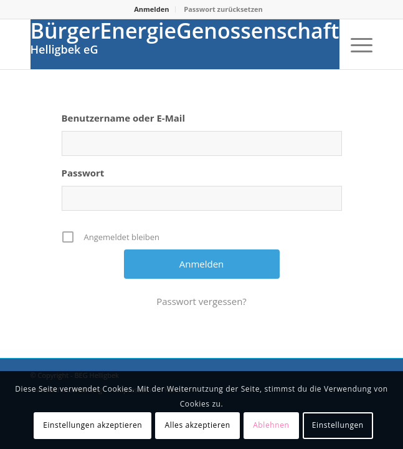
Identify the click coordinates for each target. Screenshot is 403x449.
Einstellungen (338, 425)
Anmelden (151, 9)
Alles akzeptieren (197, 425)
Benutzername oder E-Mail (124, 118)
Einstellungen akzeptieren (92, 425)
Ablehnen (271, 425)
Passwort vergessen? (201, 301)
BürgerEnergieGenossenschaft (185, 30)
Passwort (83, 173)
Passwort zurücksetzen (223, 9)
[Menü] (355, 44)
